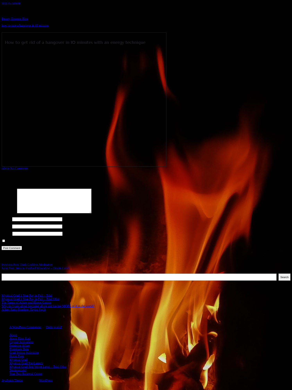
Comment (9, 217)
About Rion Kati (19, 343)
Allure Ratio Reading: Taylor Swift (24, 314)
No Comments (19, 168)
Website (7, 238)
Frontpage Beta (19, 353)
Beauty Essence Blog (15, 18)
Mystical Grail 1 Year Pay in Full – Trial (27, 300)
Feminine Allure (19, 350)
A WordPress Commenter (25, 331)
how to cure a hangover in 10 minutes (25, 25)
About (13, 339)
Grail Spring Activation (24, 357)
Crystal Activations (21, 346)
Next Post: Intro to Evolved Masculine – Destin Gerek (36, 273)
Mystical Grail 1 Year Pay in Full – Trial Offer (31, 303)
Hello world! (54, 331)
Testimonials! (17, 374)
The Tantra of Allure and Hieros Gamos (26, 307)
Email (6, 231)
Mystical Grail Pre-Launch (26, 367)
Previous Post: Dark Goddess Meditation (27, 269)
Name (6, 223)
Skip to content (11, 3)
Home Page (16, 360)
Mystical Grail (18, 364)
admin (5, 168)
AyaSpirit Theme (12, 385)
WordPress (46, 385)
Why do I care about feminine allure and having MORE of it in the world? (48, 310)
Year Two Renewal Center (25, 378)
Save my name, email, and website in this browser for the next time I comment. (56, 245)
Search (6, 276)
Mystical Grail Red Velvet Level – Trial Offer (37, 371)
